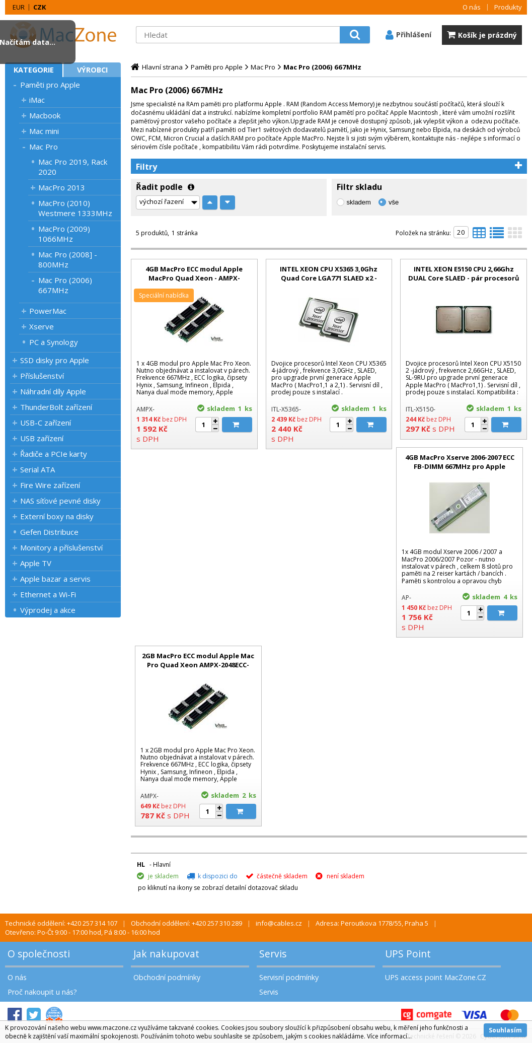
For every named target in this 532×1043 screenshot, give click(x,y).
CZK (39, 7)
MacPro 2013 (61, 187)
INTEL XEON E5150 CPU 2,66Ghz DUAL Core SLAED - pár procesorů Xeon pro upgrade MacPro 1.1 (463, 278)
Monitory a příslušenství (61, 547)
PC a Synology (53, 342)
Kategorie (34, 70)
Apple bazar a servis (55, 579)
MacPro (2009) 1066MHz (64, 234)
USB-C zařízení (45, 423)
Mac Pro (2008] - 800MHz (67, 259)
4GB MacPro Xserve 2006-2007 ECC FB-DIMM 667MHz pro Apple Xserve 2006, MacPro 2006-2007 (459, 466)
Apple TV (35, 563)
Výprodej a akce (47, 610)
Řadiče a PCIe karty (53, 454)
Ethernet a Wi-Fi (48, 594)
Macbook (44, 115)
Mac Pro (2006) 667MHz (65, 285)
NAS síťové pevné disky (60, 501)
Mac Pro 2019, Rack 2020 (72, 167)
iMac (37, 100)
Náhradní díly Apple (53, 391)
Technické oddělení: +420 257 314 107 (61, 923)
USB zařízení (41, 438)
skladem (359, 202)
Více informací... (389, 1036)
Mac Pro (43, 147)
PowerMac (47, 311)
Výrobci (92, 70)
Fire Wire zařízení (50, 485)
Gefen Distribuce (49, 532)
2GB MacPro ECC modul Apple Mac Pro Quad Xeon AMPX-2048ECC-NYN (198, 664)
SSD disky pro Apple (54, 360)
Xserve (41, 326)
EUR (19, 7)
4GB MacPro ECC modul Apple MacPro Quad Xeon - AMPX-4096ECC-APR (194, 278)
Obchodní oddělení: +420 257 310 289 (186, 923)
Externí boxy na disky (57, 516)
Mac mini (44, 131)
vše (394, 202)
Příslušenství (42, 376)
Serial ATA (37, 469)
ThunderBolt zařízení (56, 407)
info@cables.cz (279, 923)
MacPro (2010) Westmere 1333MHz (75, 208)
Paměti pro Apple (50, 85)
